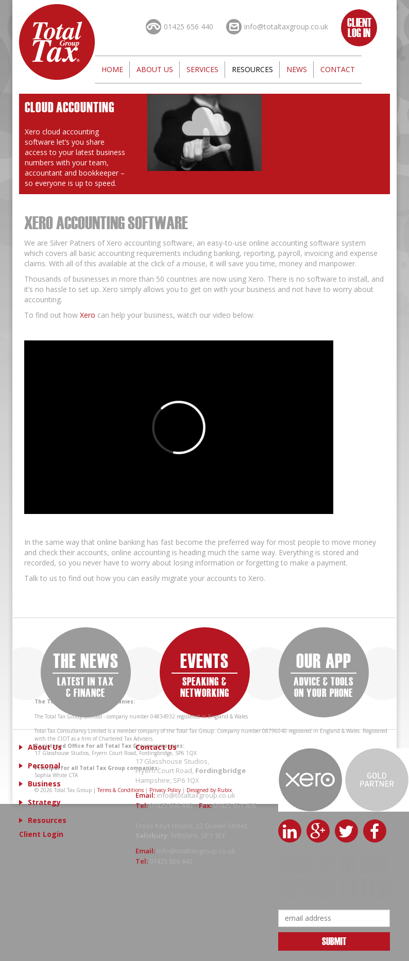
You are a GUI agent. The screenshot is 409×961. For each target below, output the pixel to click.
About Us (155, 69)
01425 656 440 (171, 805)
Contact (337, 69)
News (296, 69)
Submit (334, 941)
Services (202, 69)
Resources (252, 69)
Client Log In (359, 27)
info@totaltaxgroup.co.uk (196, 795)
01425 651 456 (234, 805)
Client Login (41, 834)
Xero (86, 315)
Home (112, 69)
